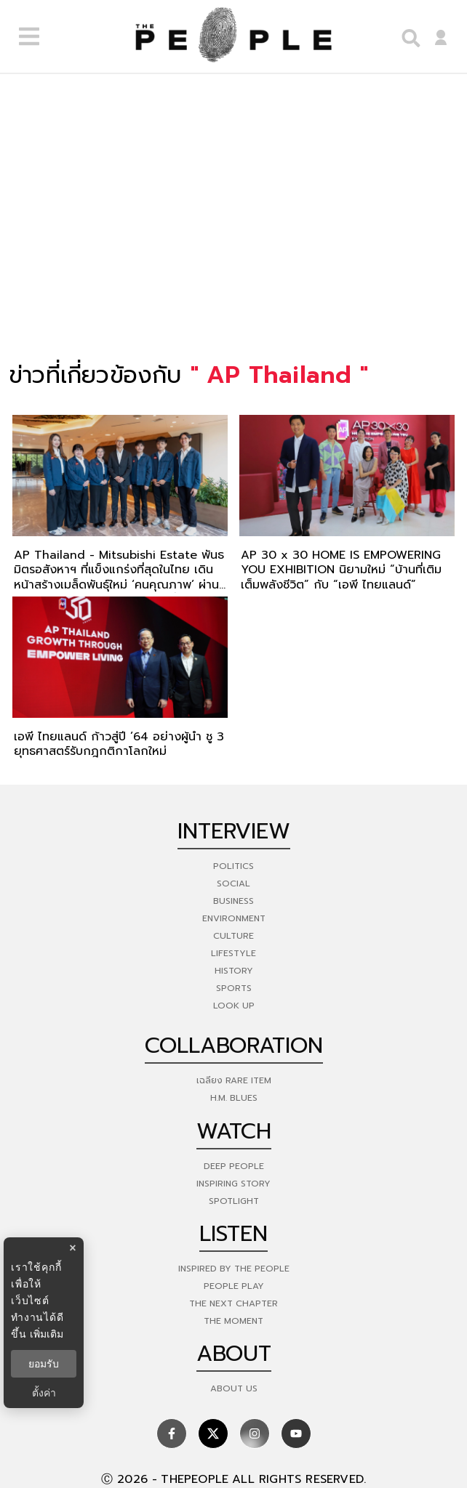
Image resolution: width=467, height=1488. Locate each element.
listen (233, 1233)
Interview (233, 831)
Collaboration (234, 1045)
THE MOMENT (233, 1320)
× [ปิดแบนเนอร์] (72, 1248)
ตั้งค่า (44, 1393)
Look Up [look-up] (234, 1005)
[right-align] (407, 36)
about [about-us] (233, 1353)
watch (233, 1131)
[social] (171, 1433)
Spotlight (234, 1201)
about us (234, 1388)
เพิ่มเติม (46, 1334)
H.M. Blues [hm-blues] (234, 1097)
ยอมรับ (43, 1364)
